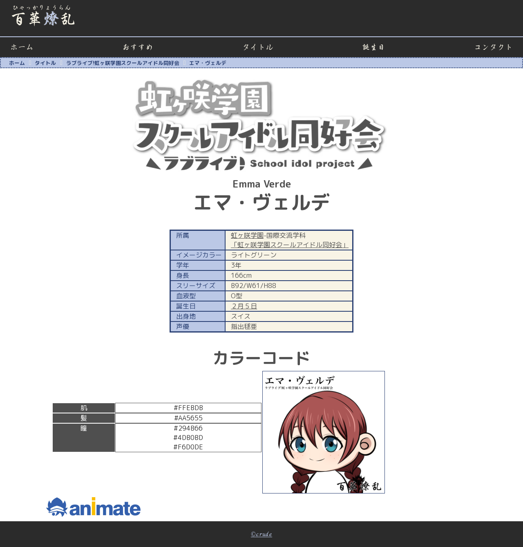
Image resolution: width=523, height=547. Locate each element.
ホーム (22, 47)
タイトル (257, 47)
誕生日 (373, 47)
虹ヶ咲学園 (247, 235)
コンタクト (493, 47)
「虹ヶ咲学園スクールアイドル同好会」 (290, 244)
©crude (261, 534)
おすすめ (137, 47)
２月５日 (244, 305)
